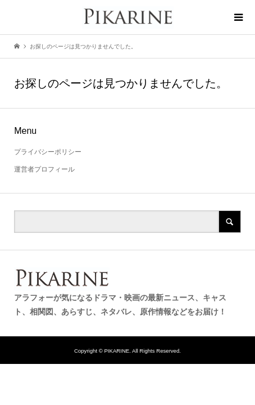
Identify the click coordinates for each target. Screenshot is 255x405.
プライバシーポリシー (47, 152)
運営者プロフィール (44, 169)
